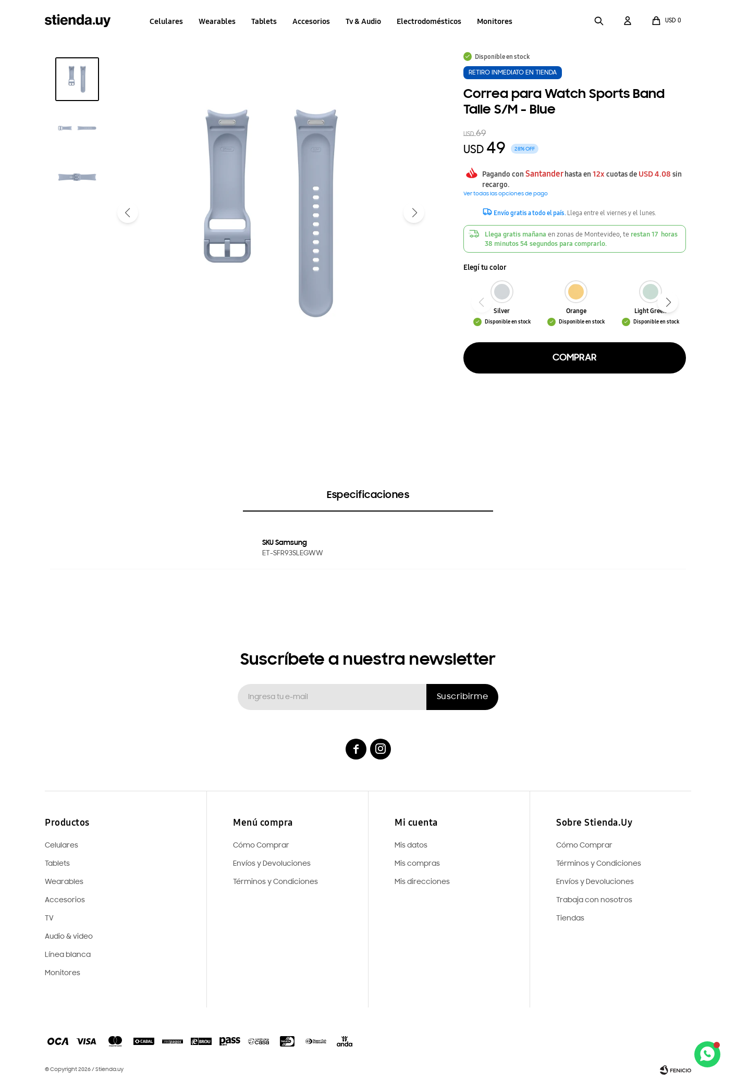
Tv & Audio (363, 21)
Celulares (166, 21)
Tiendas (570, 919)
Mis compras (417, 864)
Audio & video (69, 937)
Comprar (575, 358)
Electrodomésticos (429, 21)
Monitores (494, 21)
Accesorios (311, 21)
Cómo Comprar (584, 846)
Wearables (217, 21)
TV (49, 919)
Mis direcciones (422, 882)
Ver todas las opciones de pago (505, 194)
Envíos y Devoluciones (595, 882)
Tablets (264, 21)
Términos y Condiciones (598, 864)
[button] (599, 21)
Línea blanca (68, 955)
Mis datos (411, 846)
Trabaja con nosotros (594, 900)
